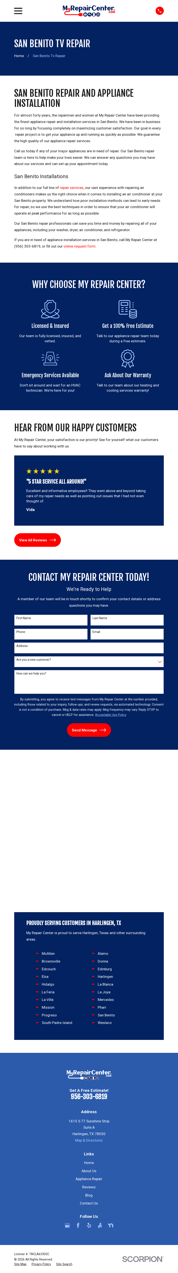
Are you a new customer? (33, 659)
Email (96, 632)
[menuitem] (20, 1115)
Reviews (89, 1037)
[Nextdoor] (110, 1075)
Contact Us (89, 1054)
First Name (23, 618)
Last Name (100, 618)
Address (22, 646)
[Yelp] (89, 1075)
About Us (89, 1021)
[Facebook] (78, 1075)
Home (89, 1013)
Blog (89, 1045)
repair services (71, 187)
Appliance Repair (89, 1029)
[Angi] (99, 1075)
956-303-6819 (89, 947)
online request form (79, 246)
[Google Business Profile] (67, 1075)
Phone (20, 632)
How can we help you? (31, 673)
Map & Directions (89, 990)
